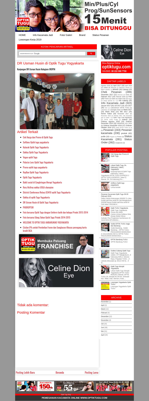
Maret (103, 309)
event (127, 95)
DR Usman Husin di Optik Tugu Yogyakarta (40, 202)
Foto (130, 97)
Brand (82, 35)
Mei (102, 331)
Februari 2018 (120, 97)
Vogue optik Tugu (30, 157)
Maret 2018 (109, 112)
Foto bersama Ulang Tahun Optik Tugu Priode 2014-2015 (46, 217)
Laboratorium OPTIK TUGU (120, 108)
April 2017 (117, 85)
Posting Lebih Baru (25, 372)
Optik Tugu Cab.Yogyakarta (122, 117)
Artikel (106, 87)
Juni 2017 (128, 106)
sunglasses (119, 143)
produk (124, 133)
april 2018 (128, 85)
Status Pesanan (100, 35)
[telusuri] (52, 54)
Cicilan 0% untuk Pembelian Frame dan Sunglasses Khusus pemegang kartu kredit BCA (55, 229)
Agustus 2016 (105, 85)
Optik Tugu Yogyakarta (32, 177)
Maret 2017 (127, 110)
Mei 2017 (124, 112)
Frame (106, 98)
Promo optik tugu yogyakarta (35, 167)
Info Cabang (123, 100)
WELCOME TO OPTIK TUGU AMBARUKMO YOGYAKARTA (46, 222)
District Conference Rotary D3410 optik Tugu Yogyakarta (46, 192)
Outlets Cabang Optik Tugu (120, 251)
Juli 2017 (117, 106)
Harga (130, 98)
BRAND (115, 89)
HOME (22, 35)
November (105, 302)
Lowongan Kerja (115, 110)
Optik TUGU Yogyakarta (119, 208)
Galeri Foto (121, 98)
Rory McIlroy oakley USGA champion (38, 187)
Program (112, 136)
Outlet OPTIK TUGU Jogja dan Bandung (120, 225)
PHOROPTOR (28, 207)
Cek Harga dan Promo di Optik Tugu (38, 137)
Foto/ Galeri (66, 35)
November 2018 (106, 115)
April (102, 305)
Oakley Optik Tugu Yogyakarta (35, 152)
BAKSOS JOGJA (124, 87)
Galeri (113, 98)
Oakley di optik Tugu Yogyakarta (36, 197)
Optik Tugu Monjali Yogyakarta (117, 267)
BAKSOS (113, 87)
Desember (105, 316)
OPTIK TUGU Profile (111, 119)
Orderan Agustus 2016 (110, 121)
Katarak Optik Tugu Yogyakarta (36, 147)
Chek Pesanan (111, 92)
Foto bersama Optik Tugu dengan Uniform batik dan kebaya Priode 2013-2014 (55, 212)
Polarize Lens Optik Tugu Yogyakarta (38, 162)
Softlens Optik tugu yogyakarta (36, 142)
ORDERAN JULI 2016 (124, 123)
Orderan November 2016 (112, 125)
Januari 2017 (105, 106)
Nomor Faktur (106, 114)
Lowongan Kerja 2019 (30, 39)
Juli (102, 324)
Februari (104, 313)
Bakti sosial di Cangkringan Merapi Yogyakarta (42, 182)
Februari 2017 (106, 97)
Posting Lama (91, 372)
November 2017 (123, 114)
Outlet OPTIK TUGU (122, 127)
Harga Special (107, 100)
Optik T (108, 117)
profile (103, 136)
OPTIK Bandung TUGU (119, 239)
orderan (124, 119)
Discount (120, 94)
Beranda (60, 372)
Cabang (125, 89)
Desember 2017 (107, 95)
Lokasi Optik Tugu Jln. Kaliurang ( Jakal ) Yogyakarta (119, 167)
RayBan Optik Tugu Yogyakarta (35, 172)
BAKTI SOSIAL (105, 89)
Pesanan (108, 130)
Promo (119, 136)
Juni (102, 327)
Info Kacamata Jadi (43, 35)
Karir (106, 107)
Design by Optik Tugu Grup (79, 394)
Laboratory (104, 109)
